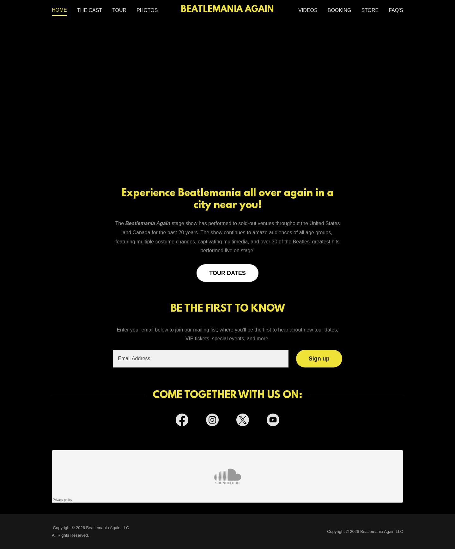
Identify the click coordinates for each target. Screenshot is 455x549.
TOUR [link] (119, 10)
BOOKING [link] (339, 10)
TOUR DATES (227, 273)
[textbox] (200, 358)
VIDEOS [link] (307, 10)
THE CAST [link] (89, 10)
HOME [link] (59, 10)
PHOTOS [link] (147, 10)
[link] (227, 10)
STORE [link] (370, 10)
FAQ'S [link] (396, 10)
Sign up (319, 358)
